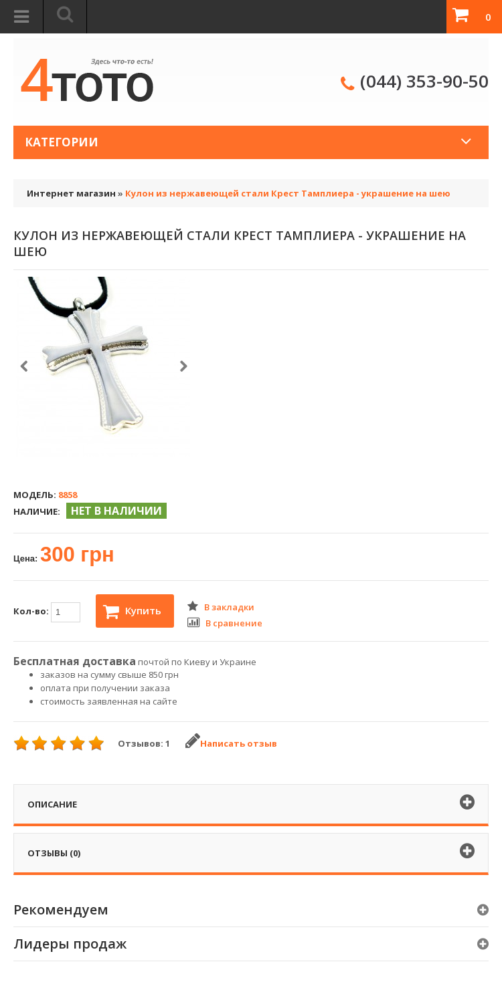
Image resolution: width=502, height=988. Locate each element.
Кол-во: (46, 612)
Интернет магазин (71, 193)
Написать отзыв (231, 743)
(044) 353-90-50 (424, 81)
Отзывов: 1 (144, 743)
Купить (132, 611)
